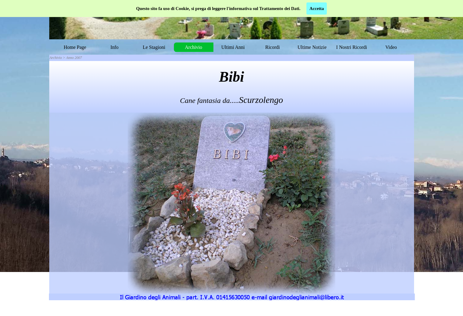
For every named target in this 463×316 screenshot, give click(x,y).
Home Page (75, 47)
